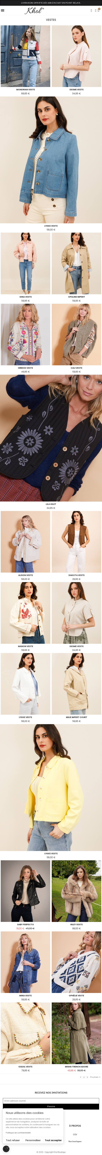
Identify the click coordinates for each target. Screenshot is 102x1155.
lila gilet (51, 504)
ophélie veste (76, 995)
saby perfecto (25, 924)
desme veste (77, 89)
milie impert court (76, 717)
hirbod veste (25, 368)
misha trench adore (76, 1066)
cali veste (76, 368)
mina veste (25, 995)
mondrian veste (25, 89)
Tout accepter (53, 1140)
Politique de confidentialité (18, 1132)
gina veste (25, 296)
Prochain (95, 1077)
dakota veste (77, 575)
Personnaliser (33, 1140)
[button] (91, 10)
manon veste (25, 646)
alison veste (25, 575)
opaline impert (76, 296)
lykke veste (51, 225)
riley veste (76, 924)
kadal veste (25, 1066)
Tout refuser (13, 1140)
